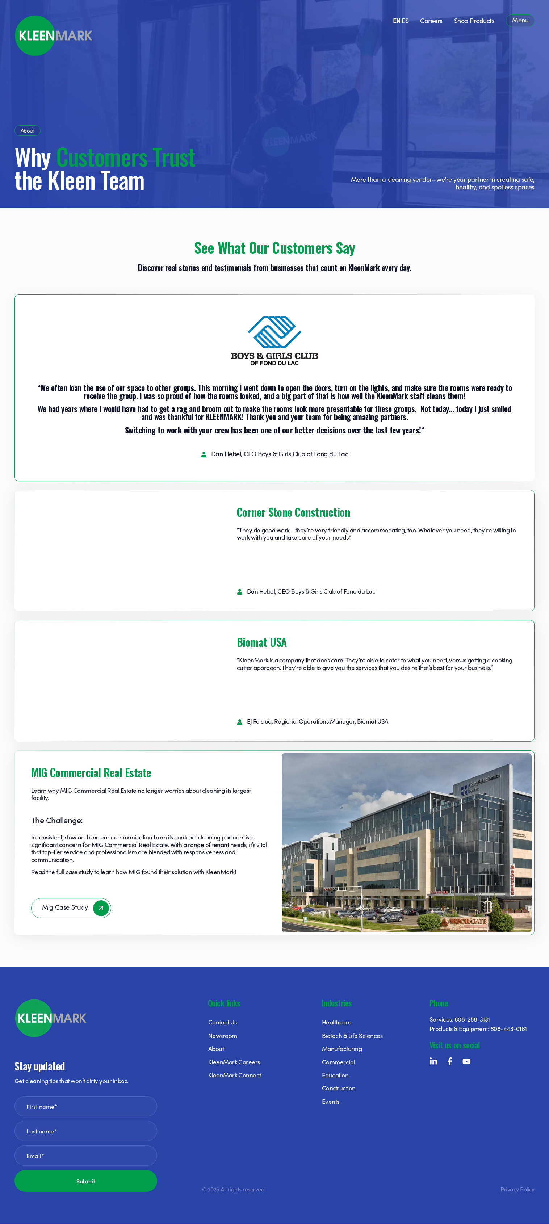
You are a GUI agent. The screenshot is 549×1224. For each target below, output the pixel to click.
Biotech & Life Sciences (352, 1035)
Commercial (338, 1062)
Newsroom (222, 1035)
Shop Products (474, 20)
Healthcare (337, 1022)
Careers (431, 20)
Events (330, 1101)
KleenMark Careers (234, 1062)
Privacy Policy (517, 1189)
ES (405, 20)
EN (397, 20)
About (216, 1049)
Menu (520, 19)
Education (335, 1075)
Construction (339, 1088)
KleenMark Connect (234, 1075)
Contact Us (222, 1022)
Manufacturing (342, 1049)
